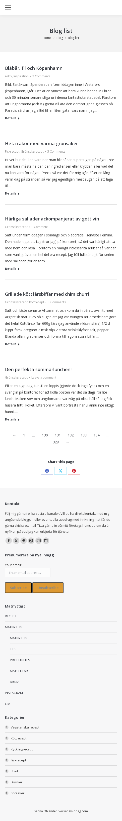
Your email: (13, 565)
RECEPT (10, 616)
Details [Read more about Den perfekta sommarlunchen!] (10, 419)
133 (84, 435)
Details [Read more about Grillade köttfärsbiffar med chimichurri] (10, 344)
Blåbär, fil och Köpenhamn (33, 68)
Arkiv (8, 76)
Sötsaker (17, 793)
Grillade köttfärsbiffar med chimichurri (47, 294)
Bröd (14, 771)
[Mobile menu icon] (8, 7)
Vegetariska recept (25, 727)
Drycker (16, 782)
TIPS (13, 649)
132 (71, 435)
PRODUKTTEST (21, 660)
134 (97, 435)
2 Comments (41, 76)
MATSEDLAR (19, 671)
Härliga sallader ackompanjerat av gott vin (52, 219)
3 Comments (57, 302)
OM (7, 704)
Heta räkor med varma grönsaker (41, 143)
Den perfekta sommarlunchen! (38, 369)
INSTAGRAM (14, 693)
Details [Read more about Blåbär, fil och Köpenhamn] (10, 118)
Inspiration (21, 76)
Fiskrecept (12, 151)
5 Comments (56, 151)
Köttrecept (36, 302)
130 (45, 435)
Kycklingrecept (22, 749)
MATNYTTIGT (14, 627)
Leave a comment (43, 377)
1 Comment (39, 227)
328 (56, 442)
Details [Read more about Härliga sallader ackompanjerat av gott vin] (10, 269)
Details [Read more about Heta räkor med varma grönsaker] (10, 194)
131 (58, 435)
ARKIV (14, 682)
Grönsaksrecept (32, 151)
